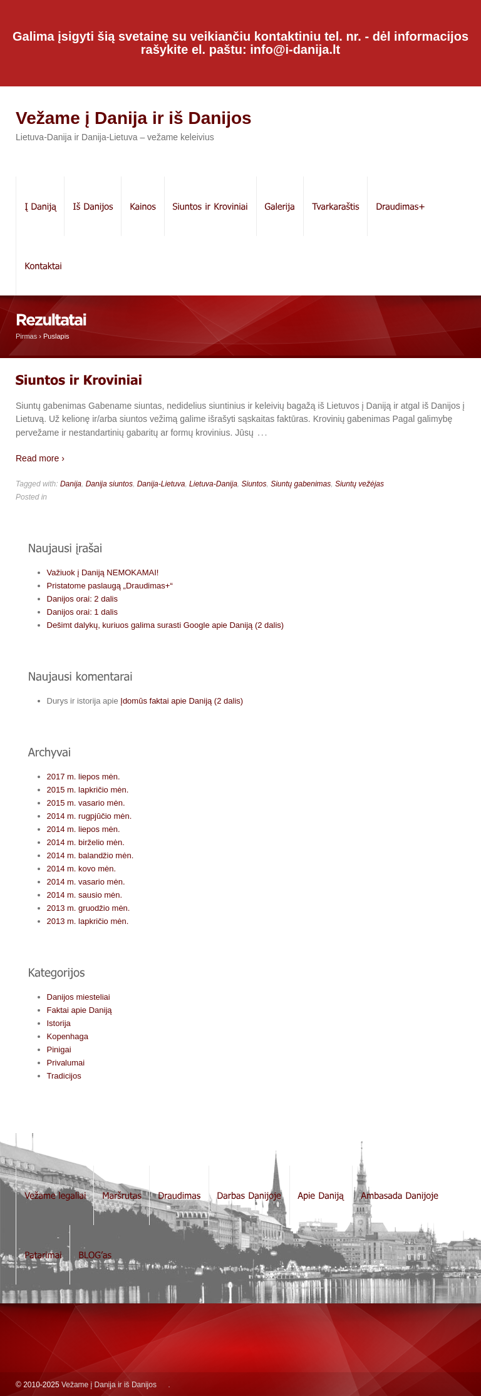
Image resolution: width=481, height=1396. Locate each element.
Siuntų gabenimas (301, 484)
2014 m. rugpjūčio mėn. (89, 816)
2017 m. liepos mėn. (83, 776)
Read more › (40, 458)
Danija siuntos (109, 484)
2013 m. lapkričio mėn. (88, 921)
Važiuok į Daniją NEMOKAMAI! (103, 572)
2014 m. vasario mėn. (86, 881)
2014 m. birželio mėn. (86, 842)
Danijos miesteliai (78, 997)
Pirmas (26, 336)
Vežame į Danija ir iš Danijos (134, 118)
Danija (70, 484)
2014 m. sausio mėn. (85, 895)
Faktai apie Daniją (79, 1010)
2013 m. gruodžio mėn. (88, 908)
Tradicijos (64, 1075)
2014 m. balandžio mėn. (90, 855)
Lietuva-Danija (213, 484)
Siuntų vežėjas (359, 484)
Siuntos (253, 484)
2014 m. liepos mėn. (83, 829)
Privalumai (66, 1062)
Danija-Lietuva (161, 484)
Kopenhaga (68, 1036)
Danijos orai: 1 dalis (82, 612)
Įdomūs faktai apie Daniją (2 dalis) (181, 701)
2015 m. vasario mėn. (86, 803)
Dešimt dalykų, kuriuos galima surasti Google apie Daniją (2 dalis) (165, 625)
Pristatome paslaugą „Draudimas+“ (110, 585)
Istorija (59, 1023)
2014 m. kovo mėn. (81, 868)
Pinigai (59, 1049)
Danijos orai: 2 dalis (82, 598)
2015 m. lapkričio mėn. (88, 789)
